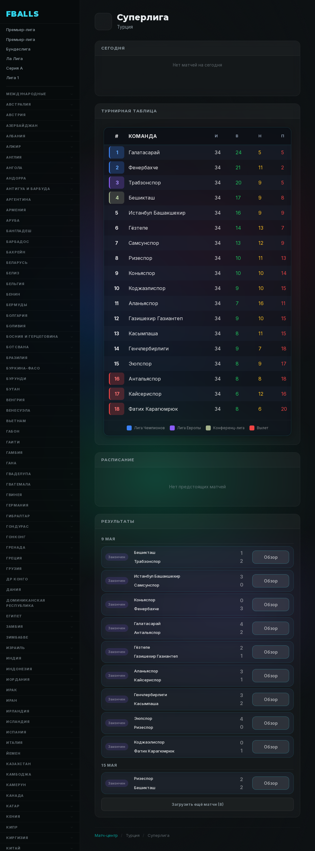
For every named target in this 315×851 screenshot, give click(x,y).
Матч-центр (106, 835)
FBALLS (22, 14)
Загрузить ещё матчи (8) (198, 804)
